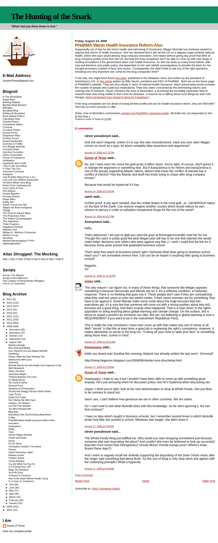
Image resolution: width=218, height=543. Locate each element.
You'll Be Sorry (16, 472)
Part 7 (52, 259)
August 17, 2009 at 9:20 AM (99, 367)
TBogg (6, 210)
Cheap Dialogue (16, 461)
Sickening (13, 362)
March (12, 497)
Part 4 (29, 259)
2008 (10, 506)
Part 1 (6, 259)
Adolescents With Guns (20, 360)
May (11, 490)
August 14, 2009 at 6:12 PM (99, 152)
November (15, 332)
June (12, 487)
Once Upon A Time (13, 188)
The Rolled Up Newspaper (17, 218)
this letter (120, 78)
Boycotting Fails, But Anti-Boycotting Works (30, 414)
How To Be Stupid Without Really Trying (28, 478)
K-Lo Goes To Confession (21, 481)
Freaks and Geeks (18, 438)
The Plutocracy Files (14, 215)
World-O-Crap (10, 235)
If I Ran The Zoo (12, 168)
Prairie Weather (11, 193)
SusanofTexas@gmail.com (18, 80)
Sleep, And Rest (16, 371)
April (11, 494)
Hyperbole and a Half (14, 163)
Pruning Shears (11, 196)
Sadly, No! (8, 201)
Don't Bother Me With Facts (22, 400)
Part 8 (59, 259)
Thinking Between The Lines (23, 377)
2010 (10, 322)
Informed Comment (13, 171)
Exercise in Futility (13, 143)
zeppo (89, 281)
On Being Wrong (17, 380)
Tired (11, 432)
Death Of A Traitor (17, 397)
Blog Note (13, 412)
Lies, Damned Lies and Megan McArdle (28, 351)
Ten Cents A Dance (18, 383)
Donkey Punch (11, 138)
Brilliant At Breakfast (14, 113)
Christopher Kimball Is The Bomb (25, 446)
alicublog (8, 237)
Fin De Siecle (15, 443)
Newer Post (82, 481)
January (13, 503)
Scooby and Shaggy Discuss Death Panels (30, 391)
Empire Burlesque (12, 141)
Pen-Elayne (9, 190)
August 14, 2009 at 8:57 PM (99, 216)
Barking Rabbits (11, 102)
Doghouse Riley (11, 135)
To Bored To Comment (20, 475)
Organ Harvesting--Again (21, 452)
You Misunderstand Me (20, 409)
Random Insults (16, 455)
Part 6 (44, 259)
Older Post (208, 481)
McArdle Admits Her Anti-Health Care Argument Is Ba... (36, 365)
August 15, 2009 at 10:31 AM (100, 342)
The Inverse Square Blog (16, 213)
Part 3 (21, 259)
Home (145, 481)
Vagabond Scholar (13, 226)
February (14, 500)
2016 (10, 302)
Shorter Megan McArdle (20, 435)
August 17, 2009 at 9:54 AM (99, 468)
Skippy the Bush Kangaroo (17, 207)
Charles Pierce (11, 121)
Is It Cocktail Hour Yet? (20, 467)
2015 (10, 306)
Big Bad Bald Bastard (14, 105)
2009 (10, 326)
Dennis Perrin (10, 132)
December (15, 329)
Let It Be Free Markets (20, 406)
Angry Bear (9, 99)
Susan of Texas (95, 158)
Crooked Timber (11, 129)
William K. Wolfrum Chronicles (19, 232)
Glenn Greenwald (12, 154)
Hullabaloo (8, 160)
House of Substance (14, 157)
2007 (10, 509)
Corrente (7, 127)
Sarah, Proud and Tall (14, 204)
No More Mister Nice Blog (17, 182)
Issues (12, 441)
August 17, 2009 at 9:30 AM (99, 426)
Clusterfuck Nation (13, 124)
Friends (12, 449)
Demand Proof (16, 386)
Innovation (14, 423)
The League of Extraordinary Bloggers (23, 280)
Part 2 (13, 259)
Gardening (14, 354)
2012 (10, 316)
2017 (10, 299)
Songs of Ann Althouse (15, 278)
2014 (10, 309)
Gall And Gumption (13, 152)
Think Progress (11, 224)
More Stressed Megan (19, 348)
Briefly (12, 429)
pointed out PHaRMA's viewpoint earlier (145, 113)
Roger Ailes (9, 199)
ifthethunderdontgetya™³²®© (18, 240)
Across (13, 275)
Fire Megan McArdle (14, 146)
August (13, 342)
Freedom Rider (11, 149)
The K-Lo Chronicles (14, 283)
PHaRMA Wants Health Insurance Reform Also (32, 420)
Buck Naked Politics (14, 116)
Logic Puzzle (15, 394)
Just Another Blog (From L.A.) (19, 177)
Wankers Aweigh (17, 345)
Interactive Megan (17, 374)
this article (106, 81)
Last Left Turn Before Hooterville (20, 179)
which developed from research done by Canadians (116, 97)
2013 (10, 312)
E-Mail (12, 417)
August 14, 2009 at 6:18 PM (99, 191)
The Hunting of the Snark (51, 16)
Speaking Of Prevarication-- (22, 388)
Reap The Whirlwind (19, 470)
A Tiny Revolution (12, 96)
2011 (10, 319)
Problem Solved (16, 458)
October (13, 335)
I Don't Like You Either (15, 165)
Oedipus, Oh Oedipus (19, 403)
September (15, 339)
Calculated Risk (11, 118)
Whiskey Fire (10, 229)
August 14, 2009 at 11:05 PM (100, 276)
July (11, 484)
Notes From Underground (17, 185)
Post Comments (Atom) (106, 488)
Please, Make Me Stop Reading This (27, 357)
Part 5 (36, 259)
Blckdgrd (7, 107)
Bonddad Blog (10, 110)
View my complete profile (17, 531)
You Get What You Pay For (22, 464)
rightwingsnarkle (12, 243)
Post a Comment (84, 475)
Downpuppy (93, 347)
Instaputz (8, 174)
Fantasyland (15, 426)
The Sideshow (11, 221)
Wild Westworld (16, 368)
